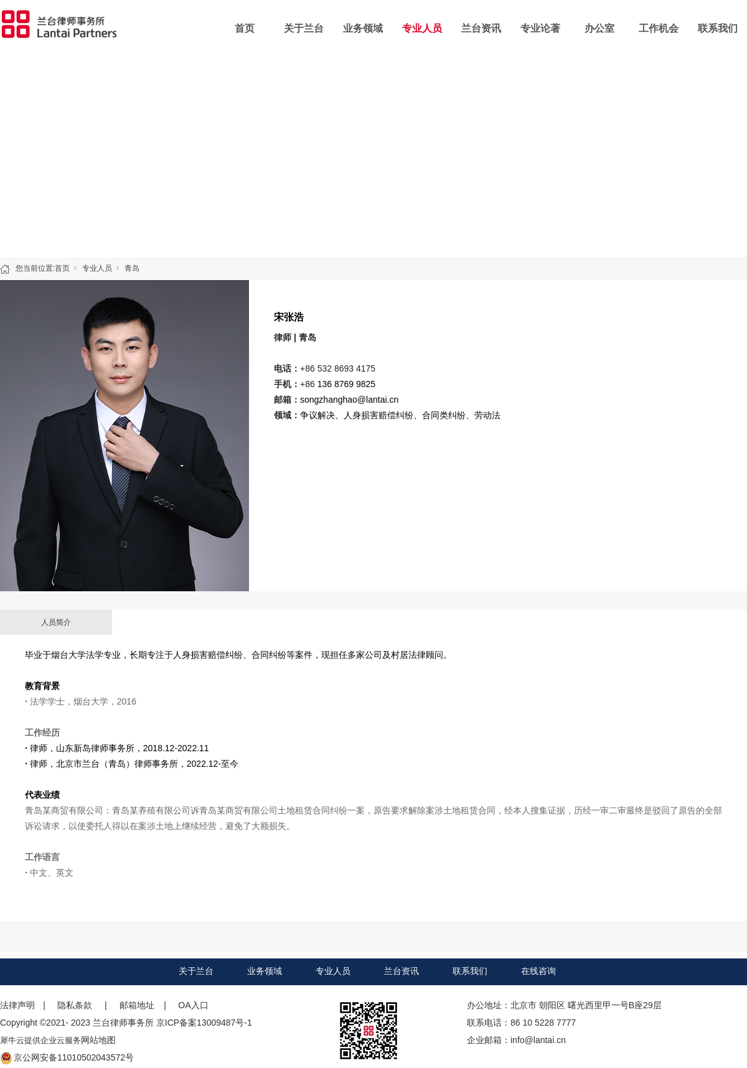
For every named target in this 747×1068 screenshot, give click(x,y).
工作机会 (659, 28)
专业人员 (422, 28)
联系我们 (718, 28)
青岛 (132, 268)
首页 (245, 28)
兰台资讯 (481, 28)
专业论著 (540, 28)
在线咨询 (538, 971)
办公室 (599, 28)
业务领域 (363, 28)
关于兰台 (304, 28)
